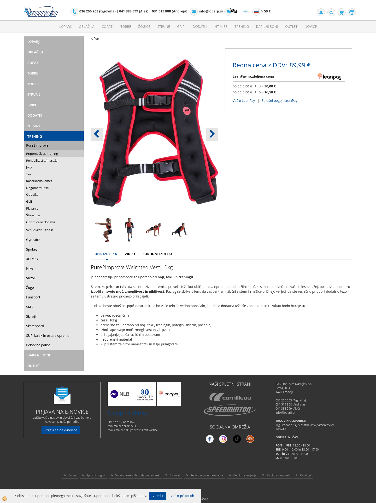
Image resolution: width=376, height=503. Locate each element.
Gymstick (33, 239)
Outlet (291, 26)
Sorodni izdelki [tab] (157, 254)
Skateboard (35, 326)
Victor (30, 278)
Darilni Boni (267, 26)
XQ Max (32, 259)
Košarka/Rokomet (39, 181)
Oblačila (86, 26)
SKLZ (30, 306)
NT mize (220, 26)
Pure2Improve (37, 145)
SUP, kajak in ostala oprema (48, 335)
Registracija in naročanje (206, 475)
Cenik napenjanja (244, 475)
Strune (163, 26)
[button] (212, 134)
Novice (311, 26)
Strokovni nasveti (278, 475)
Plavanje (32, 208)
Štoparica (33, 215)
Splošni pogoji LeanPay (279, 100)
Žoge (30, 287)
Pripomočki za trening (42, 153)
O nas (72, 475)
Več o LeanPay (244, 100)
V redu (158, 495)
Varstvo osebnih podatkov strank (137, 475)
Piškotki (175, 475)
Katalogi (305, 475)
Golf (29, 201)
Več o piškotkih (182, 495)
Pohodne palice (38, 345)
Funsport (33, 297)
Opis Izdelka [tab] (105, 254)
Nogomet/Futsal (37, 188)
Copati (107, 26)
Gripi (181, 26)
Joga (29, 167)
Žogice (144, 26)
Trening (242, 26)
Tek (28, 174)
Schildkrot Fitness (39, 230)
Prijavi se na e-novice (61, 430)
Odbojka (32, 194)
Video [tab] (130, 254)
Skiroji (31, 316)
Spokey (31, 249)
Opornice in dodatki (40, 222)
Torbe (126, 26)
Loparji (65, 26)
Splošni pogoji (95, 475)
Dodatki (200, 26)
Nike (29, 268)
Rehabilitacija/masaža (42, 160)
